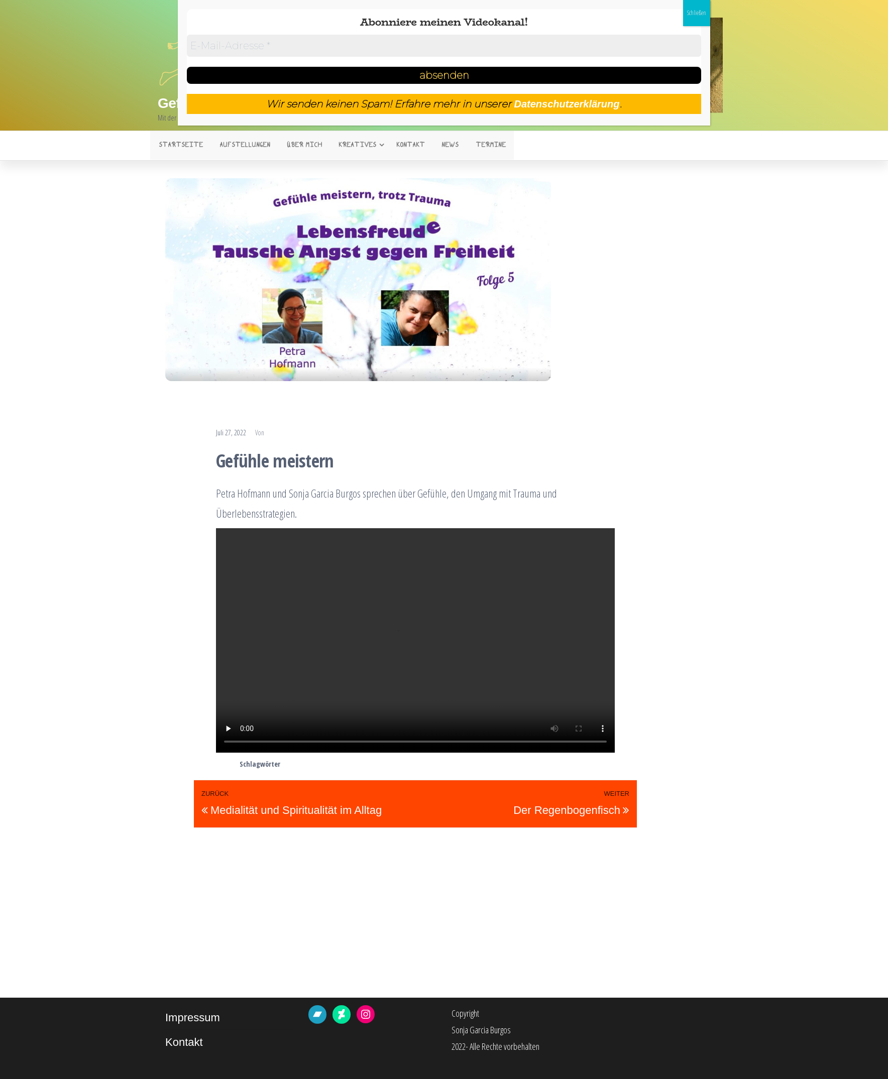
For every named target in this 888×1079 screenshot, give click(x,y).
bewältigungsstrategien (321, 765)
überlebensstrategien (505, 765)
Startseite (180, 146)
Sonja (280, 434)
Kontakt (405, 146)
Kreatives (352, 146)
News (443, 146)
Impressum (192, 1018)
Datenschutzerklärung (566, 103)
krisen (403, 765)
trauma (430, 765)
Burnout (375, 765)
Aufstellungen (242, 146)
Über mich (300, 146)
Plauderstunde (265, 414)
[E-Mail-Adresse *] (444, 46)
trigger (457, 765)
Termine (482, 146)
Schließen (696, 13)
